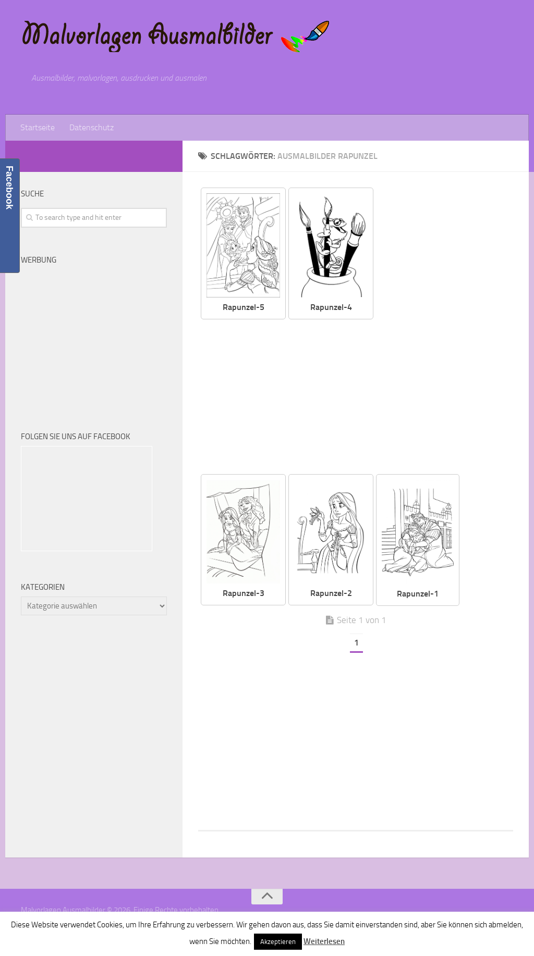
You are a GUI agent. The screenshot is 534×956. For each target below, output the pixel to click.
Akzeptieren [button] (278, 942)
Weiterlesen (324, 941)
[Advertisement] (363, 397)
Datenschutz (91, 127)
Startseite (37, 127)
